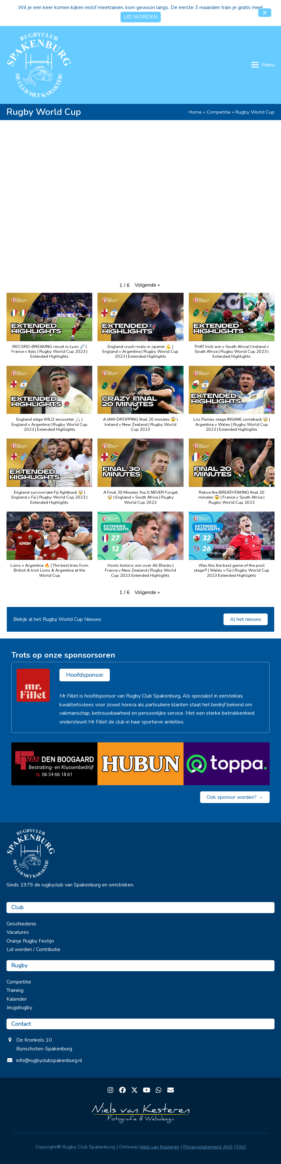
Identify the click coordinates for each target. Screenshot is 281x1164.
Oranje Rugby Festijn (30, 941)
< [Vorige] (16, 764)
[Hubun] (140, 763)
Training (14, 990)
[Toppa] (227, 763)
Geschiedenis (21, 923)
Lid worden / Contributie (33, 949)
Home (195, 112)
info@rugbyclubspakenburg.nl (49, 1060)
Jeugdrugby (19, 1007)
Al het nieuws (245, 619)
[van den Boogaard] (54, 763)
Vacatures (17, 932)
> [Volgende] (264, 764)
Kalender (16, 999)
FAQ (241, 1147)
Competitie (219, 112)
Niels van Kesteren (159, 1147)
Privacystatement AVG (208, 1147)
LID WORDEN (141, 16)
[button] (264, 12)
